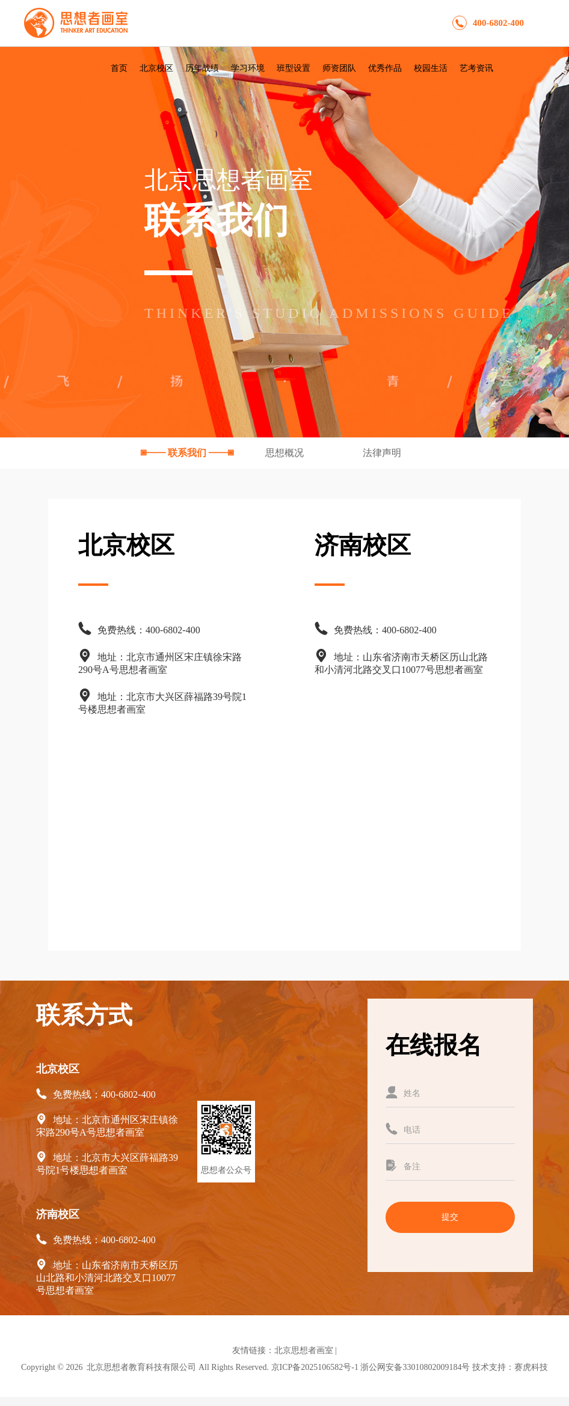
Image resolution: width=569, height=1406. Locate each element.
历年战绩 (202, 68)
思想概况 (285, 453)
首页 (119, 68)
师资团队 (339, 68)
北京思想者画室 (303, 1350)
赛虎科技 (531, 1367)
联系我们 (522, 68)
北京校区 (156, 68)
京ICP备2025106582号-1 (314, 1367)
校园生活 (431, 68)
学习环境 (248, 68)
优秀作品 (385, 68)
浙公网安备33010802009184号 (415, 1367)
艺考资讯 (476, 68)
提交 (449, 1217)
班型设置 (293, 68)
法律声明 (382, 453)
